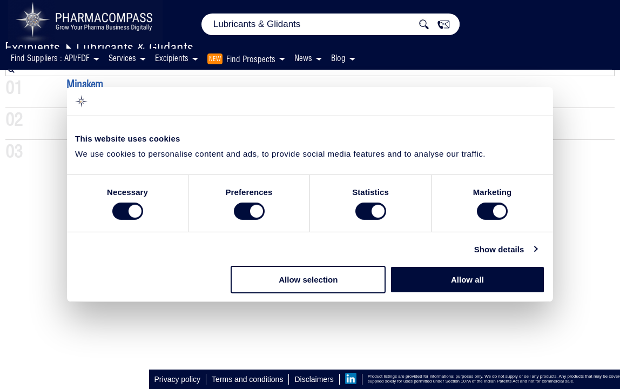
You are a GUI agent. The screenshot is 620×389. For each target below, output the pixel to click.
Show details (499, 249)
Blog (338, 58)
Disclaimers (313, 379)
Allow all (467, 279)
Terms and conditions (247, 379)
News (303, 58)
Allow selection (308, 279)
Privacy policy (177, 379)
